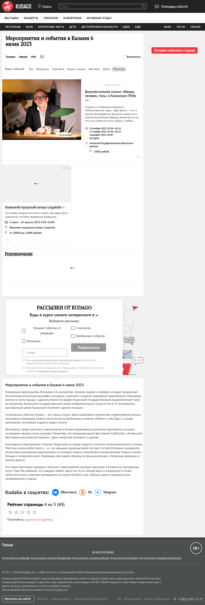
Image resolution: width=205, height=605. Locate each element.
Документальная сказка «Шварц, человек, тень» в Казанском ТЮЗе (110, 93)
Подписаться (88, 347)
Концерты (33, 341)
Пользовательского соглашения (52, 371)
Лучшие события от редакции (47, 330)
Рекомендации (19, 253)
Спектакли (83, 328)
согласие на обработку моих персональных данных (56, 360)
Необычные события (90, 336)
